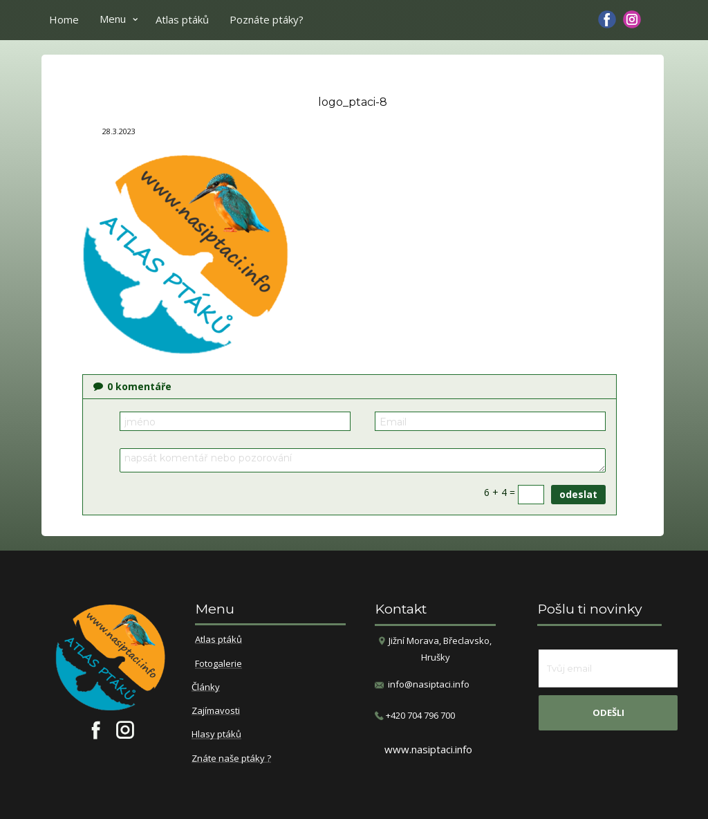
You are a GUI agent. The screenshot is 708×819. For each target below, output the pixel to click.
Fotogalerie (218, 664)
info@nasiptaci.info (428, 684)
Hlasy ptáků (216, 734)
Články (206, 687)
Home (64, 19)
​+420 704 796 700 (415, 715)
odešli (608, 712)
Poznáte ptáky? (267, 19)
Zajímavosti (216, 711)
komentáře (132, 386)
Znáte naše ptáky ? (231, 759)
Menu (113, 19)
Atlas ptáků (182, 19)
